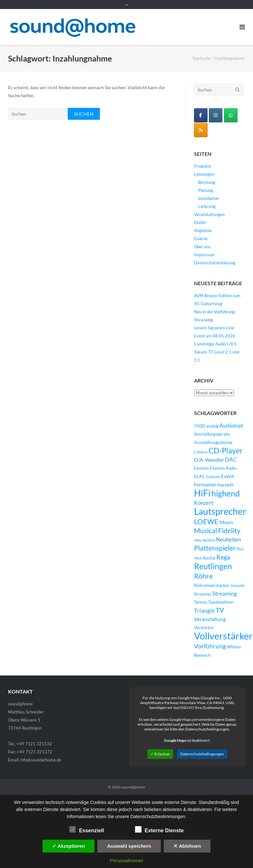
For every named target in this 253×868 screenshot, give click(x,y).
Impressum (204, 254)
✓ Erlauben (160, 753)
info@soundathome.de (40, 759)
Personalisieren (126, 860)
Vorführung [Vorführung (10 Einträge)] (210, 646)
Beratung (206, 182)
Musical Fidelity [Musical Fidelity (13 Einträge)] (217, 530)
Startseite (201, 58)
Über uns (202, 246)
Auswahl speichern (129, 846)
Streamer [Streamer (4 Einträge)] (202, 594)
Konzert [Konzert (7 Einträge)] (203, 503)
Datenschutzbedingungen (202, 753)
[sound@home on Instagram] (215, 115)
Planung (205, 190)
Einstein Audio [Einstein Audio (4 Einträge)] (223, 468)
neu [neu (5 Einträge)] (197, 539)
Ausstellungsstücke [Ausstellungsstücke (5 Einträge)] (213, 442)
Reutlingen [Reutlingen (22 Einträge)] (213, 566)
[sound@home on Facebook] (201, 115)
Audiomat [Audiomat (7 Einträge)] (231, 425)
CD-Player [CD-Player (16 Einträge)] (226, 450)
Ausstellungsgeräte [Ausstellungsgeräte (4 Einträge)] (212, 434)
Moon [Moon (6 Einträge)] (226, 522)
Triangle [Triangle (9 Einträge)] (204, 610)
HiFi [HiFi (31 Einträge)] (202, 492)
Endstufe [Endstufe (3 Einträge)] (213, 477)
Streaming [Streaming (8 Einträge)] (224, 593)
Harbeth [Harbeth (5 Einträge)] (225, 484)
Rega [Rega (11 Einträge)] (223, 557)
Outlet (200, 222)
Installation (208, 198)
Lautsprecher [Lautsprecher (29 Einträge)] (220, 511)
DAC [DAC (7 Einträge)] (231, 460)
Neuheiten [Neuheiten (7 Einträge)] (228, 539)
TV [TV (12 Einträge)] (220, 610)
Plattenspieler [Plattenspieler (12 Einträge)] (215, 548)
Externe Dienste (159, 829)
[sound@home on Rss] (201, 130)
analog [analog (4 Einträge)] (212, 426)
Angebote (203, 230)
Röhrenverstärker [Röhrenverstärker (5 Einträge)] (211, 585)
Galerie (201, 238)
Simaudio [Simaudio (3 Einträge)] (237, 585)
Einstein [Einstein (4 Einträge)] (201, 468)
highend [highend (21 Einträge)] (225, 493)
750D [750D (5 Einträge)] (199, 426)
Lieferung (207, 206)
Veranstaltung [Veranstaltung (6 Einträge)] (210, 619)
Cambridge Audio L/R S (215, 343)
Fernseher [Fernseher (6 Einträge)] (205, 484)
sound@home (133, 787)
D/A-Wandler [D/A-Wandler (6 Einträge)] (209, 460)
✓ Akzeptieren (68, 846)
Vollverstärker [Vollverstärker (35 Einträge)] (223, 635)
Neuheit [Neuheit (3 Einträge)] (208, 540)
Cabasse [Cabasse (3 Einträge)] (201, 452)
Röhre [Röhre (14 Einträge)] (203, 575)
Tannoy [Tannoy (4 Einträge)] (200, 602)
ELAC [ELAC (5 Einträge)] (199, 476)
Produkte (202, 166)
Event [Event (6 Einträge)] (227, 476)
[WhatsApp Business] (231, 115)
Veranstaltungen (209, 214)
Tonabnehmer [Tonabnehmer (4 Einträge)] (221, 602)
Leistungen (204, 174)
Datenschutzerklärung (214, 262)
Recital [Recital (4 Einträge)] (209, 558)
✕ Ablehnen (187, 846)
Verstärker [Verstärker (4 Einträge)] (204, 627)
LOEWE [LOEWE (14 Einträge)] (206, 521)
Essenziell (86, 829)
